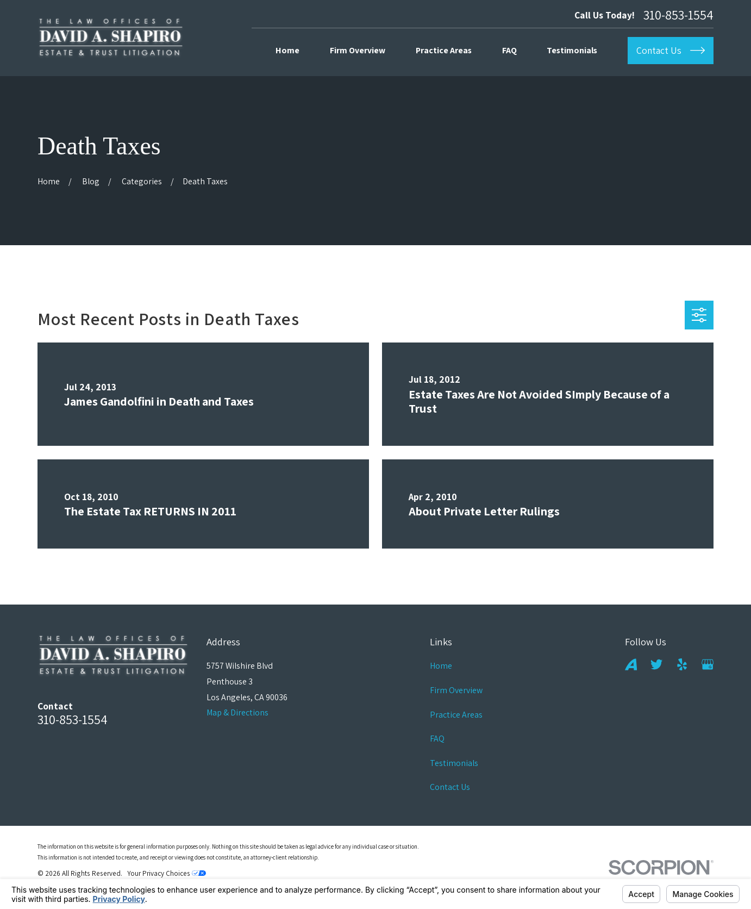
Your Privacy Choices (166, 873)
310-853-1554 (678, 15)
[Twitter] (656, 664)
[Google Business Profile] (708, 664)
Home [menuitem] (287, 50)
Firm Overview (456, 690)
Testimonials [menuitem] (572, 50)
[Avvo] (631, 664)
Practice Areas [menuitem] (444, 50)
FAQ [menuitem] (509, 50)
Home (441, 665)
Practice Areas (456, 714)
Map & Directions (237, 712)
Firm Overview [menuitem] (357, 50)
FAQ (437, 738)
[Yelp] (682, 664)
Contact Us (450, 787)
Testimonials (454, 763)
